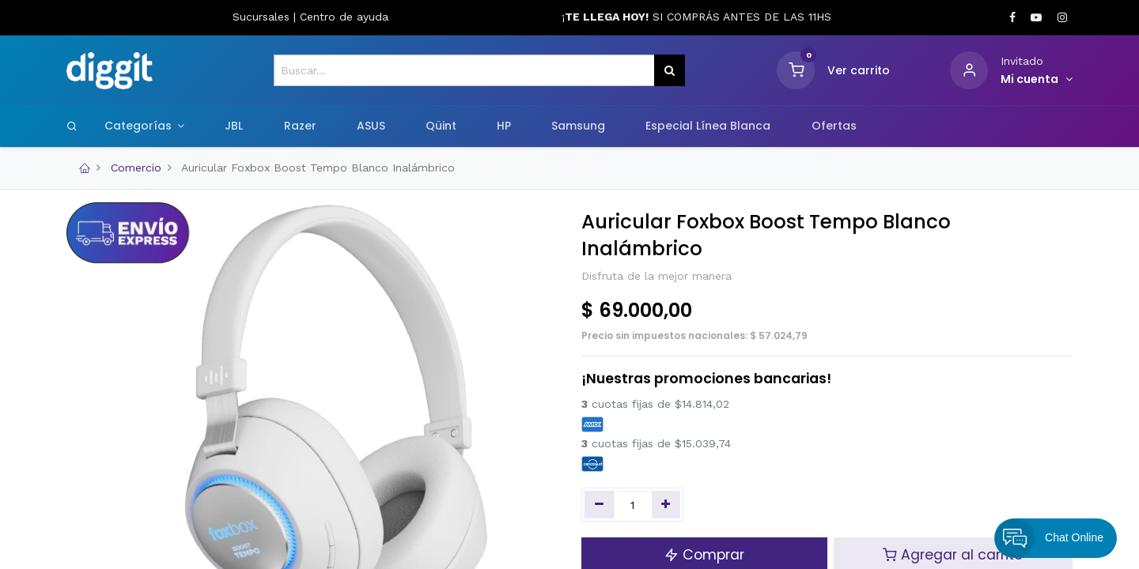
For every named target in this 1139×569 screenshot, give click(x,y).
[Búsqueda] (669, 70)
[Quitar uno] (599, 505)
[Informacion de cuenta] (1037, 80)
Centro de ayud (341, 16)
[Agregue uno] (666, 505)
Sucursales (263, 16)
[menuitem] (234, 126)
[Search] (72, 125)
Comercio (136, 167)
